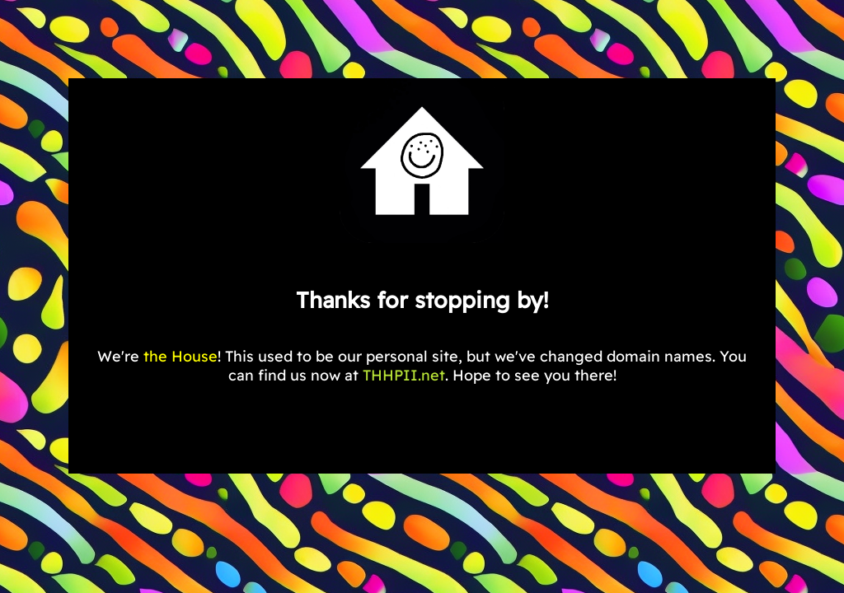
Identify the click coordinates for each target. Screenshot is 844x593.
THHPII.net (404, 375)
